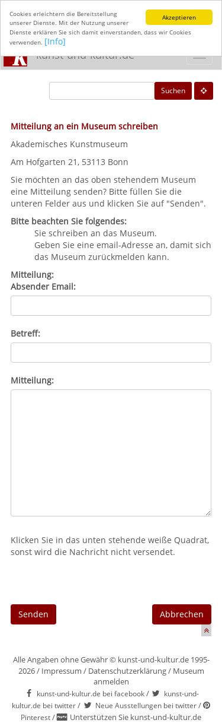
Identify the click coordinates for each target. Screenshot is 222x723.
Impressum (61, 670)
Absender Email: (43, 286)
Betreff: (25, 333)
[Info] (55, 41)
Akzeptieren (179, 17)
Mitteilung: (32, 380)
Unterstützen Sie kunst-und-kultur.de (135, 717)
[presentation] (101, 581)
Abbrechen (182, 614)
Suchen (173, 90)
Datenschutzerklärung (127, 670)
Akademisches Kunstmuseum (69, 144)
